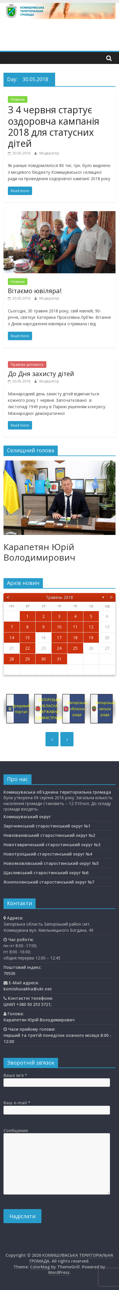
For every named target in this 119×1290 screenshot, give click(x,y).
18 (75, 637)
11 (75, 627)
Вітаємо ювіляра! (35, 290)
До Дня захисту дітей (41, 373)
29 (27, 659)
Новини (17, 99)
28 (11, 659)
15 (27, 637)
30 (43, 659)
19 (91, 637)
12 (91, 627)
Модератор (49, 153)
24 (59, 648)
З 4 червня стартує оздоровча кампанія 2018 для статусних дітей (53, 126)
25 (75, 648)
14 (11, 637)
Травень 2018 (59, 597)
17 (59, 637)
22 (27, 648)
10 (59, 627)
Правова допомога (27, 364)
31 (59, 659)
